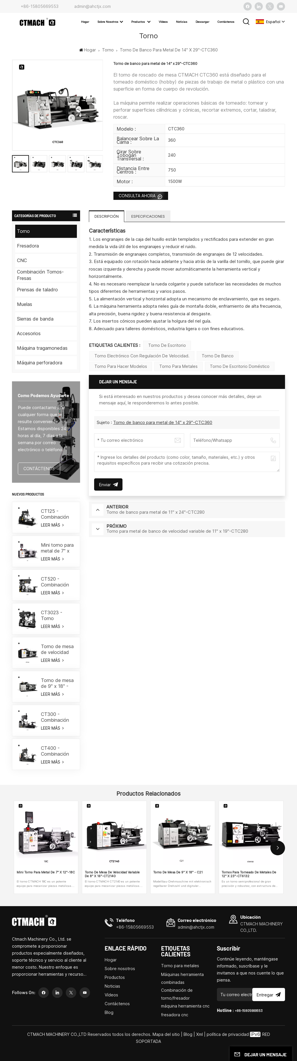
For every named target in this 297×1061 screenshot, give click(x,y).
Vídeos (163, 21)
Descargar (202, 21)
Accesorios (29, 333)
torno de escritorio (167, 345)
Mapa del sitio (167, 1034)
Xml (199, 1034)
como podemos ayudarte (43, 395)
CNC (22, 260)
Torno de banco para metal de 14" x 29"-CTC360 (162, 422)
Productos (138, 21)
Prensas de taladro (37, 289)
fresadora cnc (174, 1014)
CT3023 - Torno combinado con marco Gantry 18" (58, 615)
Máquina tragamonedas (42, 348)
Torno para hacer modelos (120, 366)
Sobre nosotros (107, 21)
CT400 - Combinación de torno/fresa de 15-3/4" (56, 751)
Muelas (24, 304)
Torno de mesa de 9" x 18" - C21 (57, 683)
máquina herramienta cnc (185, 1005)
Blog (109, 1012)
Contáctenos (225, 21)
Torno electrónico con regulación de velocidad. (141, 355)
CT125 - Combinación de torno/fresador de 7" (56, 514)
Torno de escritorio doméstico (240, 366)
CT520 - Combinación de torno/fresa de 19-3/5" (56, 582)
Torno (108, 49)
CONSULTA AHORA (138, 195)
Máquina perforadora (39, 363)
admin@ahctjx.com (92, 6)
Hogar (85, 21)
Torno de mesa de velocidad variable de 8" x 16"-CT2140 (58, 649)
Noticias (181, 21)
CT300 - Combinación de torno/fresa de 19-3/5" (56, 717)
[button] (277, 848)
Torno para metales (178, 366)
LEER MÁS (52, 524)
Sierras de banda (35, 319)
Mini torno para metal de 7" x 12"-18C (57, 548)
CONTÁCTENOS (39, 468)
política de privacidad (228, 1034)
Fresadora (28, 246)
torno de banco (218, 355)
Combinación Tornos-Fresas (40, 275)
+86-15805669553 (39, 6)
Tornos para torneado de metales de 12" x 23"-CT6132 (249, 874)
